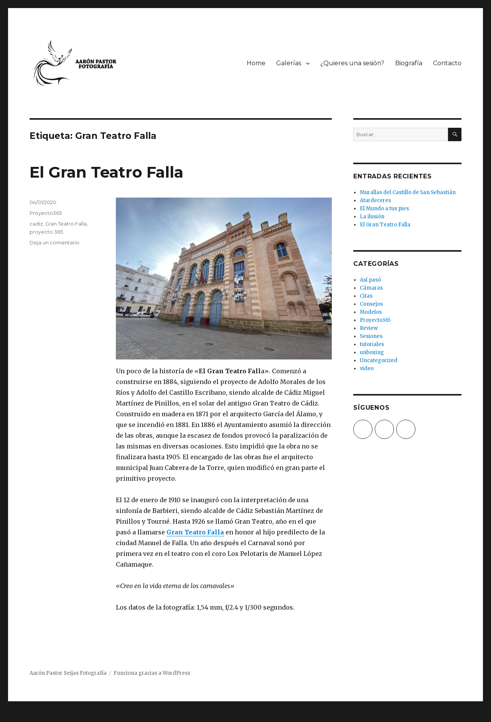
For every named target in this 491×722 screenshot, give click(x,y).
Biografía (408, 63)
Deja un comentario (54, 242)
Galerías (288, 63)
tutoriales (372, 344)
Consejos (371, 304)
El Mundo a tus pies (384, 208)
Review (369, 328)
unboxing (372, 352)
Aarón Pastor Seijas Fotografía (68, 673)
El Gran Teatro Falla (106, 172)
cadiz (36, 224)
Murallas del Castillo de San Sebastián (408, 192)
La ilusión (372, 216)
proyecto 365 (46, 232)
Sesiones (371, 336)
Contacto (447, 63)
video (367, 368)
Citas (366, 296)
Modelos (371, 312)
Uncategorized (378, 360)
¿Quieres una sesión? (352, 63)
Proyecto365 (46, 213)
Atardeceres (375, 200)
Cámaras (371, 288)
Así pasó (370, 280)
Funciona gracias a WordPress (152, 673)
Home (256, 63)
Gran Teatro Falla (195, 532)
